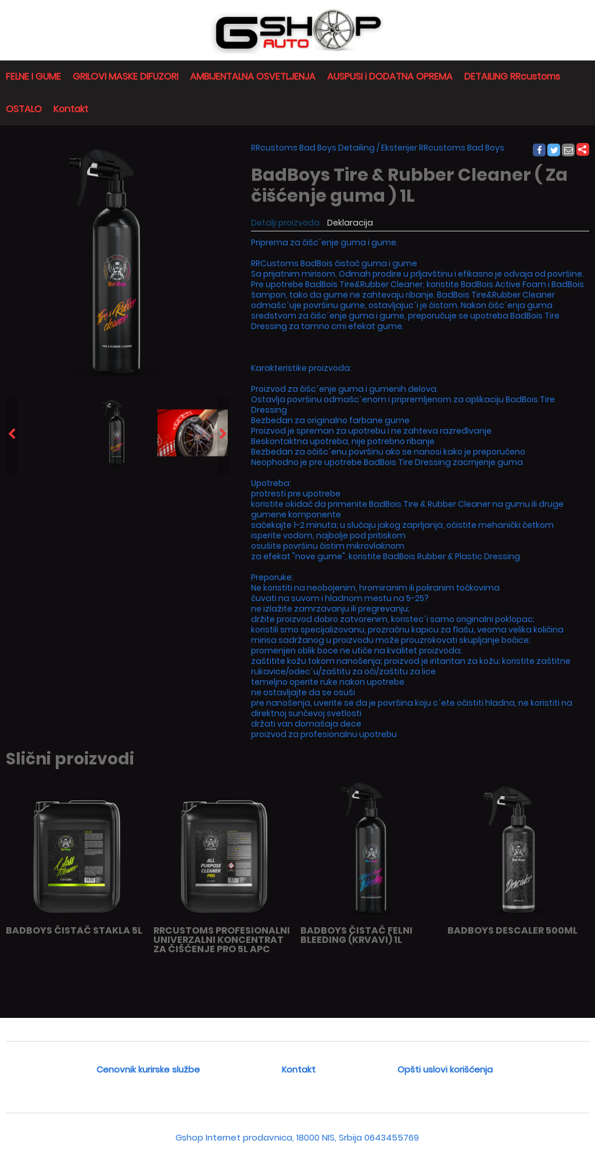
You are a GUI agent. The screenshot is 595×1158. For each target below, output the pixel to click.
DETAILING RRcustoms (512, 76)
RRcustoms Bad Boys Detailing (313, 147)
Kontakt (70, 109)
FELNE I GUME (33, 76)
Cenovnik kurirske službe (148, 1069)
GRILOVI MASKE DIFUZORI (125, 76)
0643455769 (391, 1137)
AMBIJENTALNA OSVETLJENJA (253, 76)
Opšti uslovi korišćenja (445, 1069)
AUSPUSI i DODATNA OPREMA (390, 76)
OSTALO (24, 109)
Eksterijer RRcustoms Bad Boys (442, 147)
